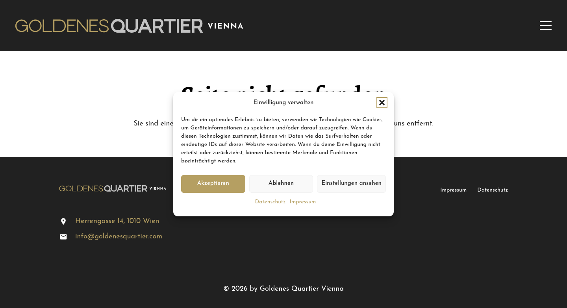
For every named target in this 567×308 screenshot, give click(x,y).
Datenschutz (270, 202)
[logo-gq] (129, 26)
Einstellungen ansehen (351, 183)
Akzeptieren (213, 183)
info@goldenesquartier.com (118, 236)
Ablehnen (281, 183)
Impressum (302, 202)
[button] (382, 103)
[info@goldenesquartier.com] (67, 237)
